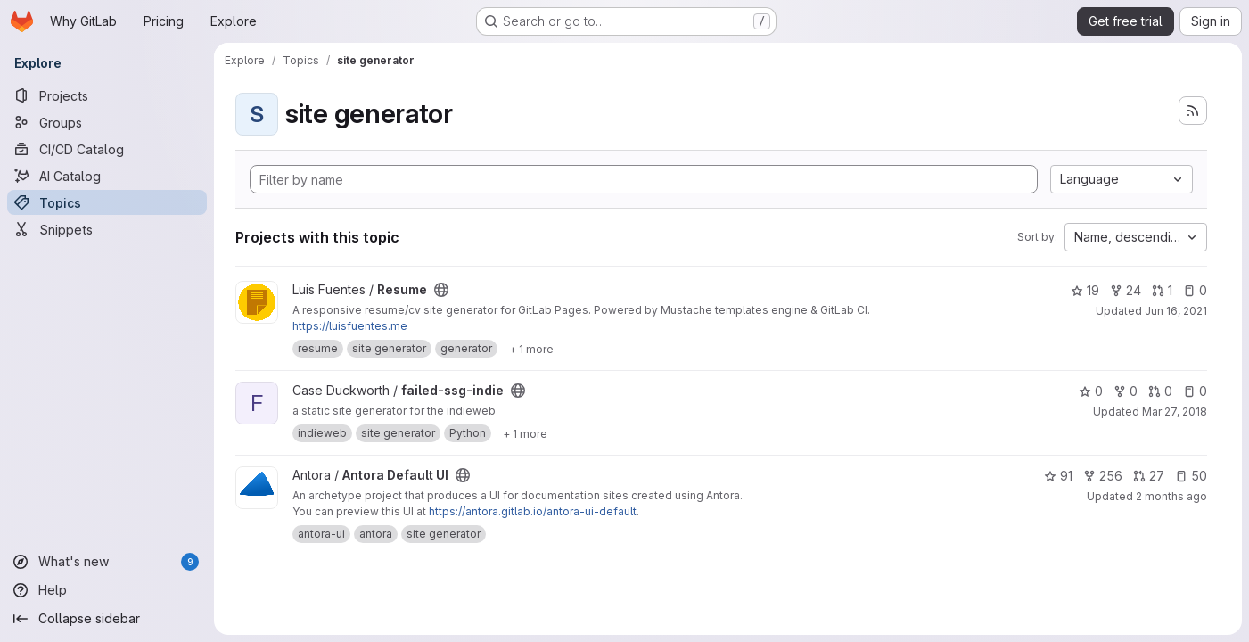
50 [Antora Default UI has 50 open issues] (1191, 475)
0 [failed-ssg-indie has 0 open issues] (1195, 391)
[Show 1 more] (531, 348)
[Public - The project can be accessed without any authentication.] (441, 290)
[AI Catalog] (107, 175)
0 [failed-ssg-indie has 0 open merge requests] (1160, 391)
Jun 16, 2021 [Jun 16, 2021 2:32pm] (1176, 310)
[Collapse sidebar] (107, 618)
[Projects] (107, 95)
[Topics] (107, 202)
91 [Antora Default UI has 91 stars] (1058, 475)
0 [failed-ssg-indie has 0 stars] (1091, 391)
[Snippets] (107, 229)
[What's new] (107, 561)
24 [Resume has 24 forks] (1125, 290)
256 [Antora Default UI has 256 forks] (1102, 475)
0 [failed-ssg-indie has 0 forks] (1125, 391)
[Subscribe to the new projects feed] (1193, 110)
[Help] (107, 590)
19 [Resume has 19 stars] (1085, 290)
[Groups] (107, 122)
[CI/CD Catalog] (107, 148)
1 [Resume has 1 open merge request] (1162, 290)
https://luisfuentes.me (349, 326)
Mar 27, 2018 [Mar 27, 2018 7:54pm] (1174, 411)
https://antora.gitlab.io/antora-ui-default (533, 511)
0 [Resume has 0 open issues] (1195, 290)
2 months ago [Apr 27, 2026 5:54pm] (1171, 496)
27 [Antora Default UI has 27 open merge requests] (1148, 475)
